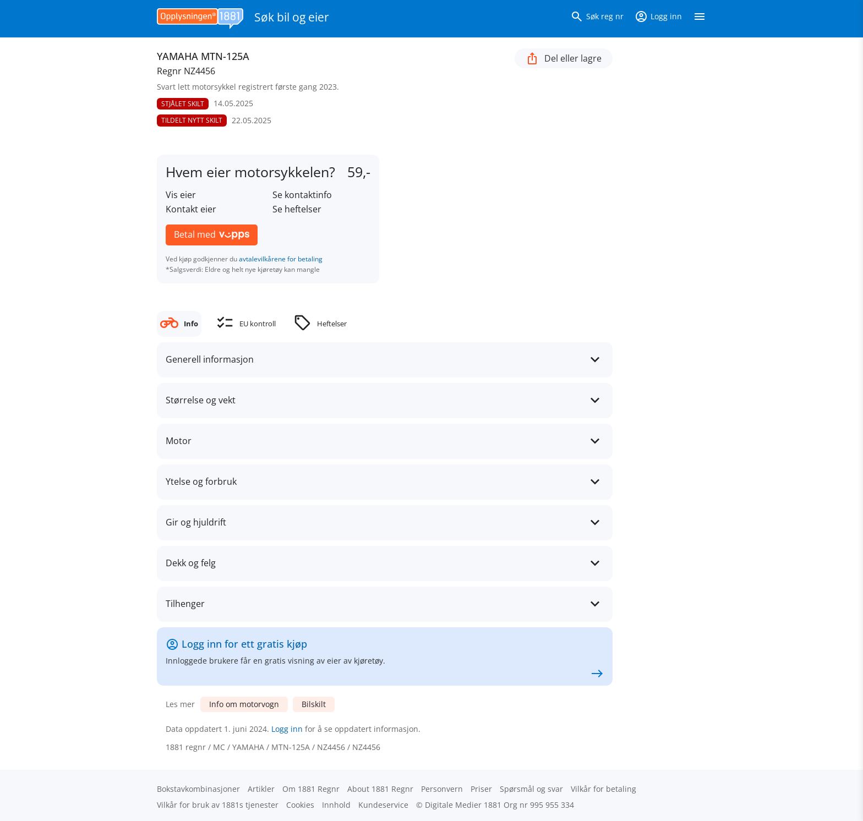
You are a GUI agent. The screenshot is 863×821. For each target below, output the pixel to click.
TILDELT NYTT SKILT (191, 120)
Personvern (442, 789)
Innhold (336, 805)
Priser (481, 789)
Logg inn (287, 729)
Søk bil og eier (291, 17)
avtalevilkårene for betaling (281, 259)
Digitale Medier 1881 (463, 805)
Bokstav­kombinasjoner (198, 789)
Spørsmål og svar (531, 789)
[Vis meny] (699, 19)
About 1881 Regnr (380, 789)
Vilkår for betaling (603, 789)
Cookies (300, 805)
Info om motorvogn (244, 704)
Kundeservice (383, 805)
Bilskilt (314, 704)
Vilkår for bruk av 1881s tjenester (217, 805)
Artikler (261, 789)
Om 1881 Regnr (311, 789)
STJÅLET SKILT (182, 103)
